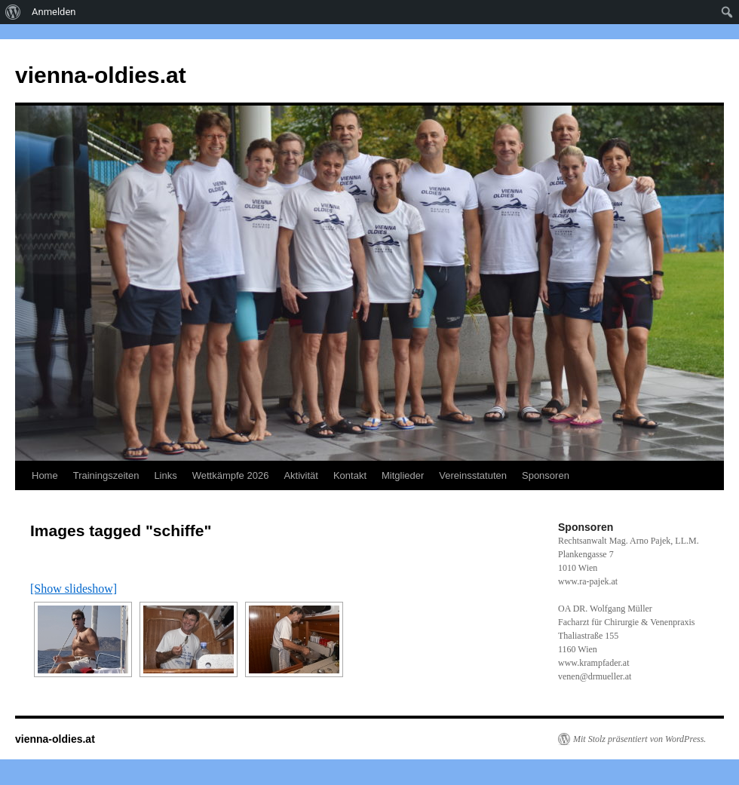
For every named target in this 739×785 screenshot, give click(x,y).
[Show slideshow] (73, 588)
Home (45, 475)
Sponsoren (545, 475)
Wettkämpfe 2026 (230, 475)
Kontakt (349, 475)
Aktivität (301, 475)
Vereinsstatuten (473, 475)
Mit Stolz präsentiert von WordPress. (639, 739)
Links (165, 475)
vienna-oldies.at (100, 75)
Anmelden (54, 11)
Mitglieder (403, 475)
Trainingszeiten (106, 475)
